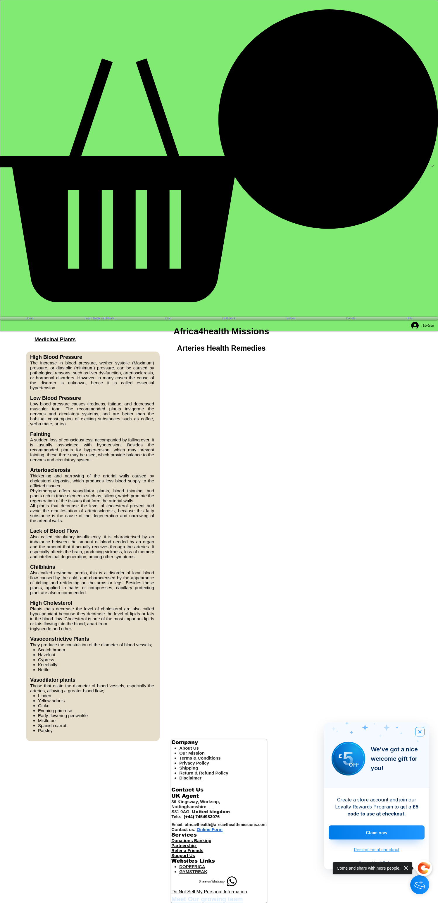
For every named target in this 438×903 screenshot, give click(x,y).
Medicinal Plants (55, 339)
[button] (219, 155)
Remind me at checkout (376, 849)
